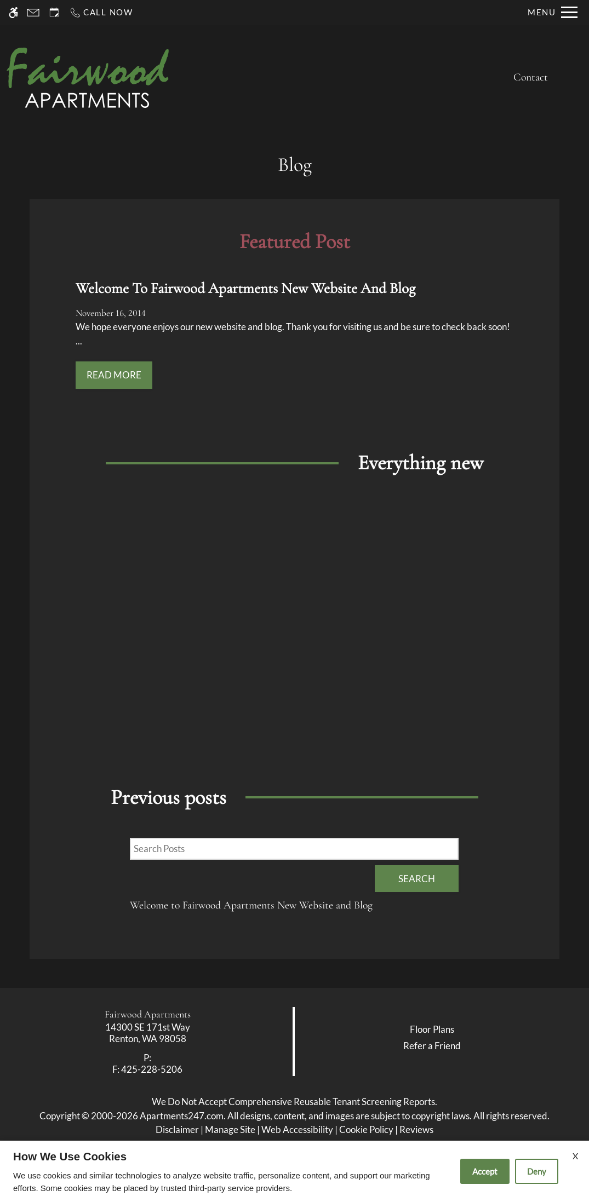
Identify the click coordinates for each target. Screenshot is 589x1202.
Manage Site (230, 1129)
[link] (147, 1033)
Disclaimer (177, 1129)
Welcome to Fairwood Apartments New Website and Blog (251, 905)
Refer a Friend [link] (432, 1045)
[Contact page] (33, 12)
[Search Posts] (294, 849)
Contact (530, 77)
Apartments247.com (182, 1116)
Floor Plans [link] (432, 1029)
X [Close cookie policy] (575, 1156)
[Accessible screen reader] (13, 12)
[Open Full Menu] (552, 12)
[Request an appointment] (54, 12)
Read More (114, 375)
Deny (536, 1171)
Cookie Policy (366, 1129)
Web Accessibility (297, 1129)
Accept (484, 1171)
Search (416, 878)
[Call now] (101, 12)
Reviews (416, 1129)
